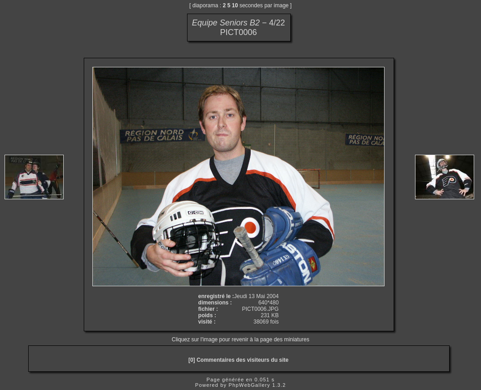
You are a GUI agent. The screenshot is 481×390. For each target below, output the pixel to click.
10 (235, 5)
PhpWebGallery (249, 385)
